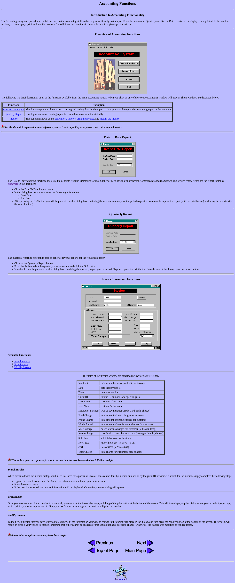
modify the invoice (109, 118)
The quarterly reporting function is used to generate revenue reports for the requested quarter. (121, 265)
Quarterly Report (14, 114)
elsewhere (13, 183)
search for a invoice (65, 118)
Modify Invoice (22, 367)
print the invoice (85, 118)
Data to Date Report (13, 109)
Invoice (13, 118)
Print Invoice (21, 364)
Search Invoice (22, 361)
